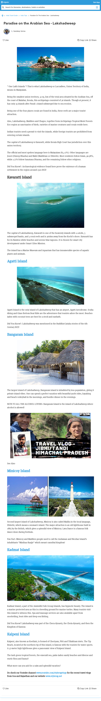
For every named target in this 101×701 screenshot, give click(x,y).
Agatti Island (17, 261)
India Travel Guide (12, 15)
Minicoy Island (18, 471)
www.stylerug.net (54, 676)
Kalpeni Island (18, 634)
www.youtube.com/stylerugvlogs (51, 672)
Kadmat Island (18, 549)
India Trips (24, 15)
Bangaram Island (20, 334)
